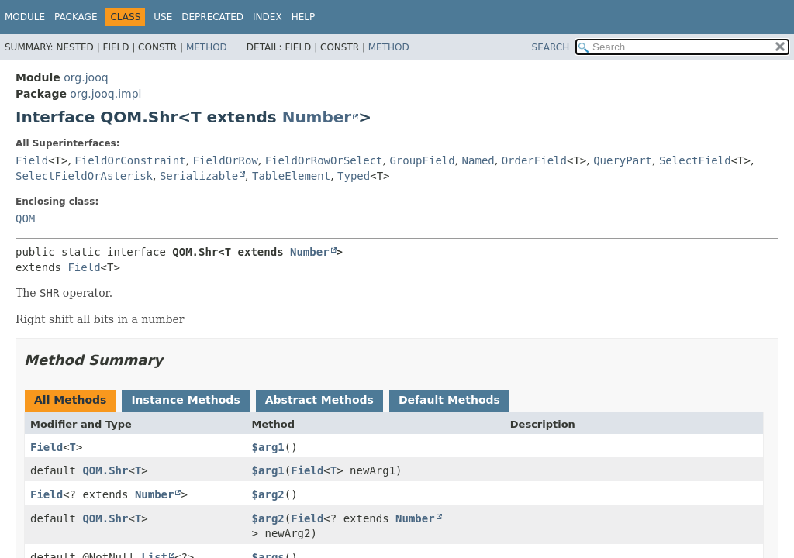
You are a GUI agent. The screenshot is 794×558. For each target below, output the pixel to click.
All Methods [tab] (70, 400)
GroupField (421, 160)
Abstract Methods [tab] (319, 400)
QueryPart (622, 160)
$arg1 (268, 447)
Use (163, 17)
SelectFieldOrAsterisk (84, 176)
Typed (353, 176)
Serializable (199, 176)
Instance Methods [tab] (185, 400)
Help (304, 17)
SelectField (695, 160)
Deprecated (212, 17)
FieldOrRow (225, 160)
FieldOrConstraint (129, 160)
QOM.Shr (105, 470)
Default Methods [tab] (449, 400)
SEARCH (551, 47)
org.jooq (86, 77)
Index (267, 17)
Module (25, 17)
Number (317, 117)
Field (32, 160)
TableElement (291, 176)
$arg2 (268, 494)
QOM (25, 218)
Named (478, 160)
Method (206, 47)
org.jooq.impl (105, 94)
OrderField (534, 160)
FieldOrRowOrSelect (324, 160)
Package (75, 17)
